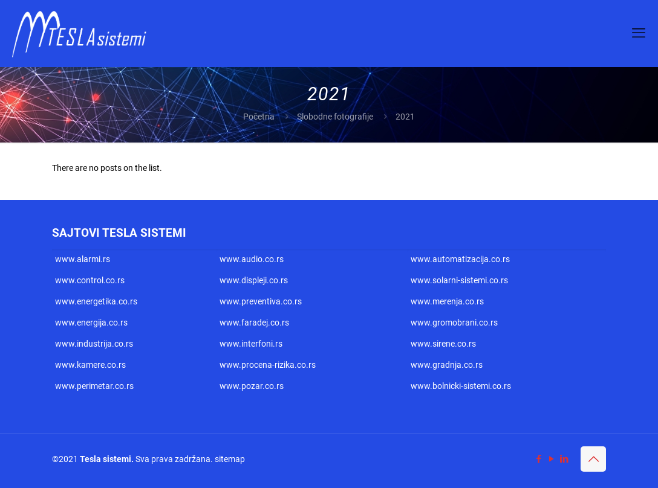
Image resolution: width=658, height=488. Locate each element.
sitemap (230, 459)
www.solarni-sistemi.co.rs (459, 280)
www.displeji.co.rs (254, 280)
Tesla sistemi (105, 459)
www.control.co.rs (90, 280)
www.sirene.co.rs (443, 343)
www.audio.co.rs (252, 259)
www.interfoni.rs (251, 343)
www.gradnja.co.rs (447, 365)
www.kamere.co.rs (90, 365)
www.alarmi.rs (82, 259)
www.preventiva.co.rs (261, 301)
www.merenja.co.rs (447, 301)
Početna (259, 116)
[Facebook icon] (538, 459)
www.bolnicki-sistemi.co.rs (461, 386)
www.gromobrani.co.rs (454, 322)
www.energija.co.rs (91, 322)
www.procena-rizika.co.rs (268, 365)
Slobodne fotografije (335, 116)
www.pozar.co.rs (252, 386)
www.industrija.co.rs (94, 343)
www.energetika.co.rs (96, 301)
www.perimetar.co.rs (94, 386)
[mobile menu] (638, 33)
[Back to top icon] (593, 459)
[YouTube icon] (551, 459)
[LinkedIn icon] (563, 459)
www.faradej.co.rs (254, 322)
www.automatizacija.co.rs (460, 259)
